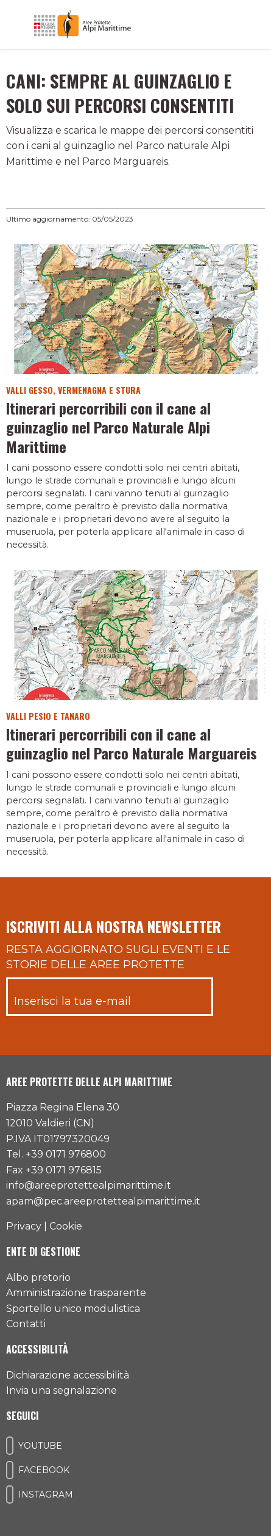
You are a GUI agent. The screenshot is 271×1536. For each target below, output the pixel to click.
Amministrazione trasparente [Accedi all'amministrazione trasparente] (76, 1293)
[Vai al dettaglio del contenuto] (135, 308)
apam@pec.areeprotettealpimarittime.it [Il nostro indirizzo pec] (103, 1201)
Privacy (23, 1226)
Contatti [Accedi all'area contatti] (26, 1324)
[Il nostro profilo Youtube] (9, 1445)
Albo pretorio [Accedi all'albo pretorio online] (38, 1277)
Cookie (65, 1226)
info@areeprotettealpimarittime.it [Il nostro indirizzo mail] (88, 1185)
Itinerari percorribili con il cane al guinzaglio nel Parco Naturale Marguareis (131, 743)
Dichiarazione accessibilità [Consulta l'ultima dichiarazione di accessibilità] (67, 1375)
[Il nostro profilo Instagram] (9, 1494)
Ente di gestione (43, 1251)
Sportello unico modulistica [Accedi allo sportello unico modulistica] (73, 1308)
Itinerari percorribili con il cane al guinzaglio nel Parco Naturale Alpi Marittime (108, 427)
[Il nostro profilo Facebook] (9, 1470)
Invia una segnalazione (61, 1390)
